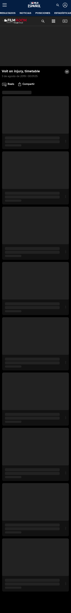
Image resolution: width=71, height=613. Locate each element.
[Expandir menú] (6, 5)
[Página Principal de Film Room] (12, 21)
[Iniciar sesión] (64, 5)
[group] (35, 46)
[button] (57, 5)
